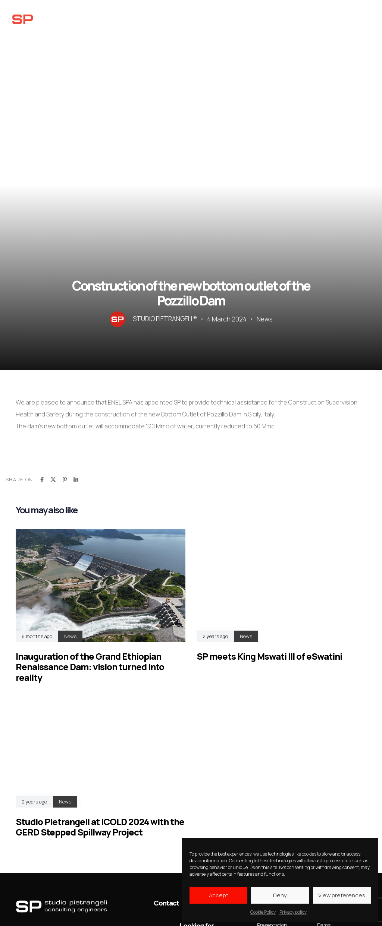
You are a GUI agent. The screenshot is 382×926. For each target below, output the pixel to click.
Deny (280, 895)
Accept (218, 895)
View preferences (341, 895)
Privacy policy (293, 912)
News (265, 319)
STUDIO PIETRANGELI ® (165, 318)
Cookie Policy (263, 912)
